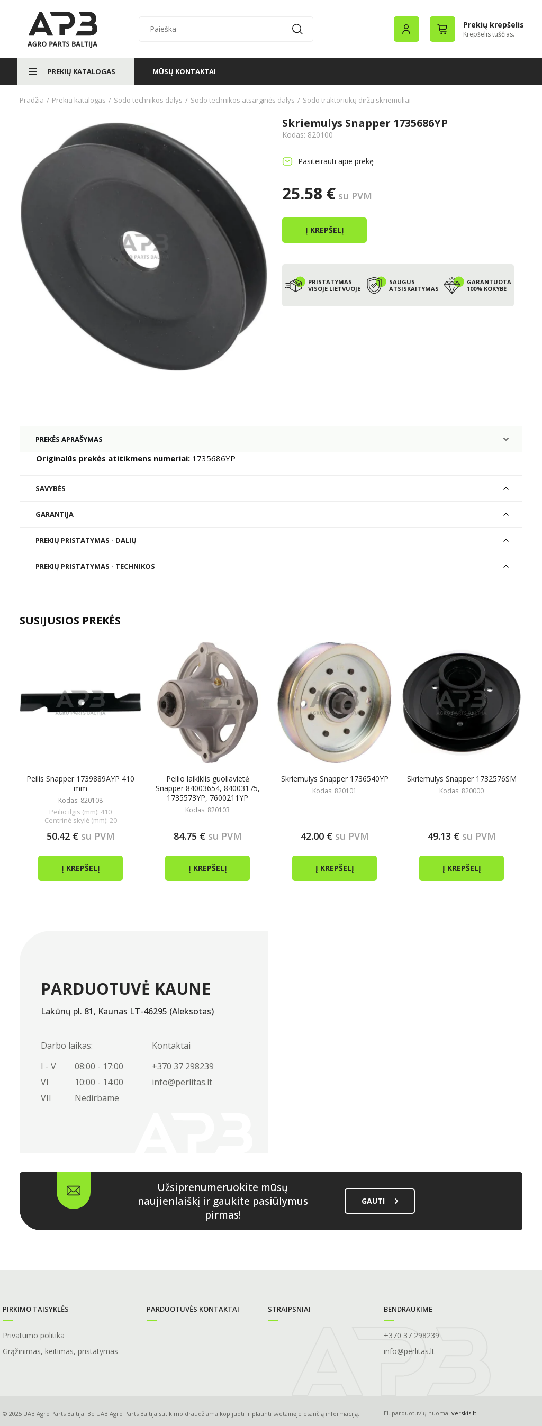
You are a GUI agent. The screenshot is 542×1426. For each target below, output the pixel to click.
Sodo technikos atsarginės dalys (243, 100)
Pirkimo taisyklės (36, 1308)
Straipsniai (289, 1308)
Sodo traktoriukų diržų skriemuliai (357, 100)
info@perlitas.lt (182, 1081)
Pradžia (32, 100)
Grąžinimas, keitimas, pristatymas (60, 1350)
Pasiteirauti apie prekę (336, 161)
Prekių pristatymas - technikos (95, 565)
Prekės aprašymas (69, 438)
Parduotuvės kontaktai (193, 1308)
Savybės (50, 487)
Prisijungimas (406, 29)
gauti (380, 1200)
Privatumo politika (34, 1334)
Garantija (54, 513)
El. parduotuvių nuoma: (417, 1412)
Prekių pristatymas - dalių (86, 539)
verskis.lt (463, 1412)
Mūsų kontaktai (184, 71)
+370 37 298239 (183, 1065)
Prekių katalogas (81, 71)
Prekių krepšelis (493, 25)
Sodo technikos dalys (148, 100)
